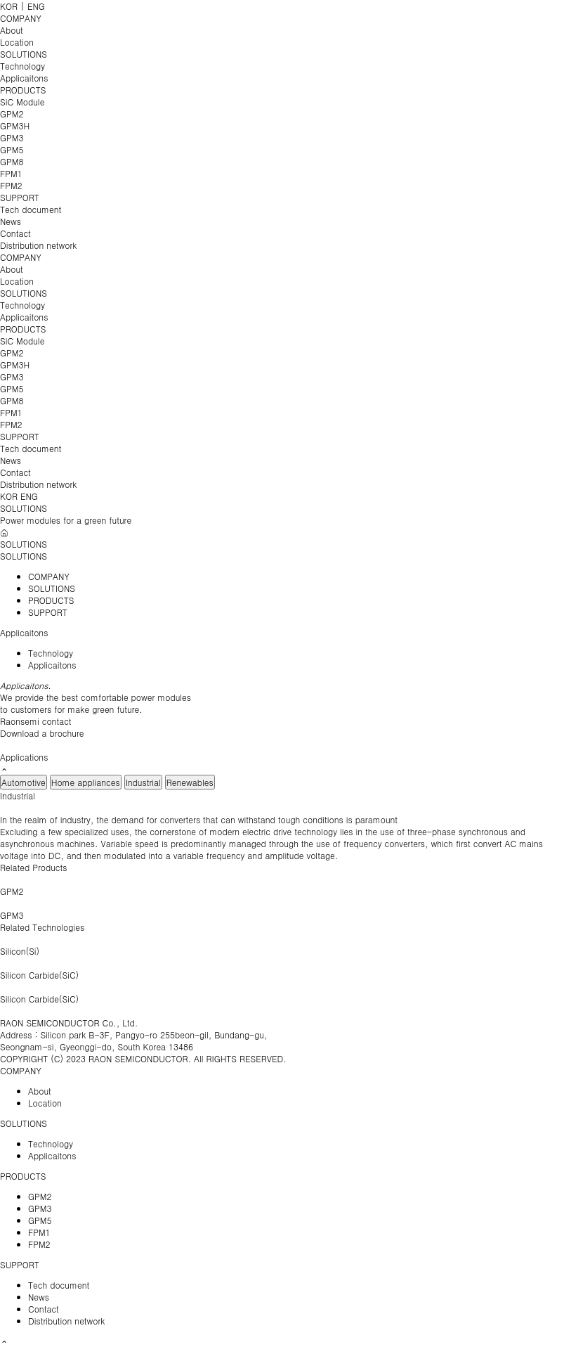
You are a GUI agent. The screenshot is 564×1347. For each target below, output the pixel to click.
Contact (15, 233)
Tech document (30, 209)
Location (17, 42)
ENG (36, 6)
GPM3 (11, 137)
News (10, 221)
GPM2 (11, 114)
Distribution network (38, 245)
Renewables (190, 782)
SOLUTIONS (23, 54)
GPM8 (11, 161)
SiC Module (22, 102)
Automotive (23, 782)
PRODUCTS (23, 90)
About (11, 30)
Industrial (143, 782)
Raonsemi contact (36, 721)
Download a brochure (42, 733)
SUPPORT (19, 197)
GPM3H (14, 125)
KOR (9, 6)
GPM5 (11, 149)
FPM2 (11, 185)
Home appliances (85, 782)
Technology (22, 66)
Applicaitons (24, 78)
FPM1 (11, 173)
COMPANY (20, 18)
